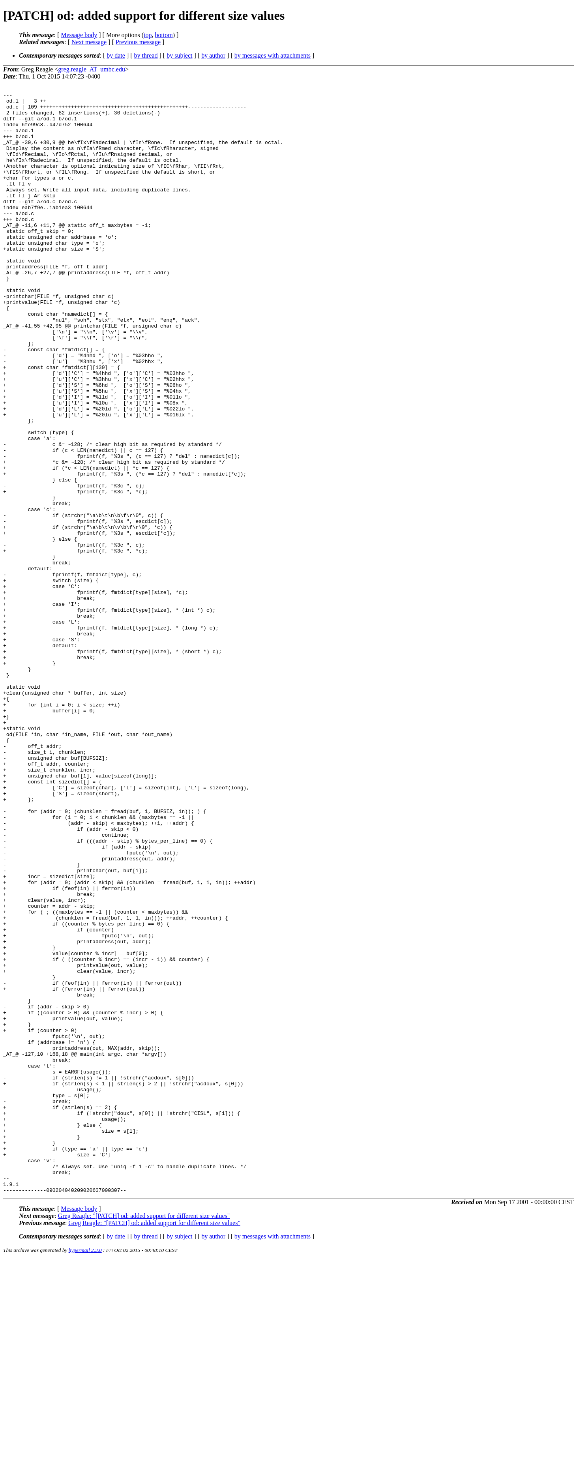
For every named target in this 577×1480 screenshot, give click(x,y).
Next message (89, 42)
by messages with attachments (272, 55)
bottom (163, 35)
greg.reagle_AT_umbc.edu (91, 69)
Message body (79, 35)
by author (213, 55)
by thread (146, 55)
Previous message (138, 42)
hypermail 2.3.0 (85, 1470)
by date (116, 55)
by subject (179, 55)
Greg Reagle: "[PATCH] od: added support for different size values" (144, 1436)
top (148, 35)
